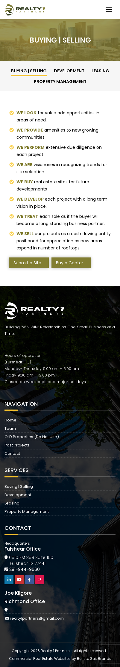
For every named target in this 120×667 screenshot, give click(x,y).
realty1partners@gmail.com (37, 618)
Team (10, 428)
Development (69, 71)
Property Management (60, 82)
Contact (12, 453)
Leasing (100, 71)
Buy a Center (69, 263)
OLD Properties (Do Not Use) (31, 437)
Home (10, 420)
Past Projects (17, 445)
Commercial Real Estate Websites (40, 658)
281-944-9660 (24, 569)
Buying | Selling (29, 71)
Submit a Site (27, 263)
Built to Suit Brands (94, 658)
